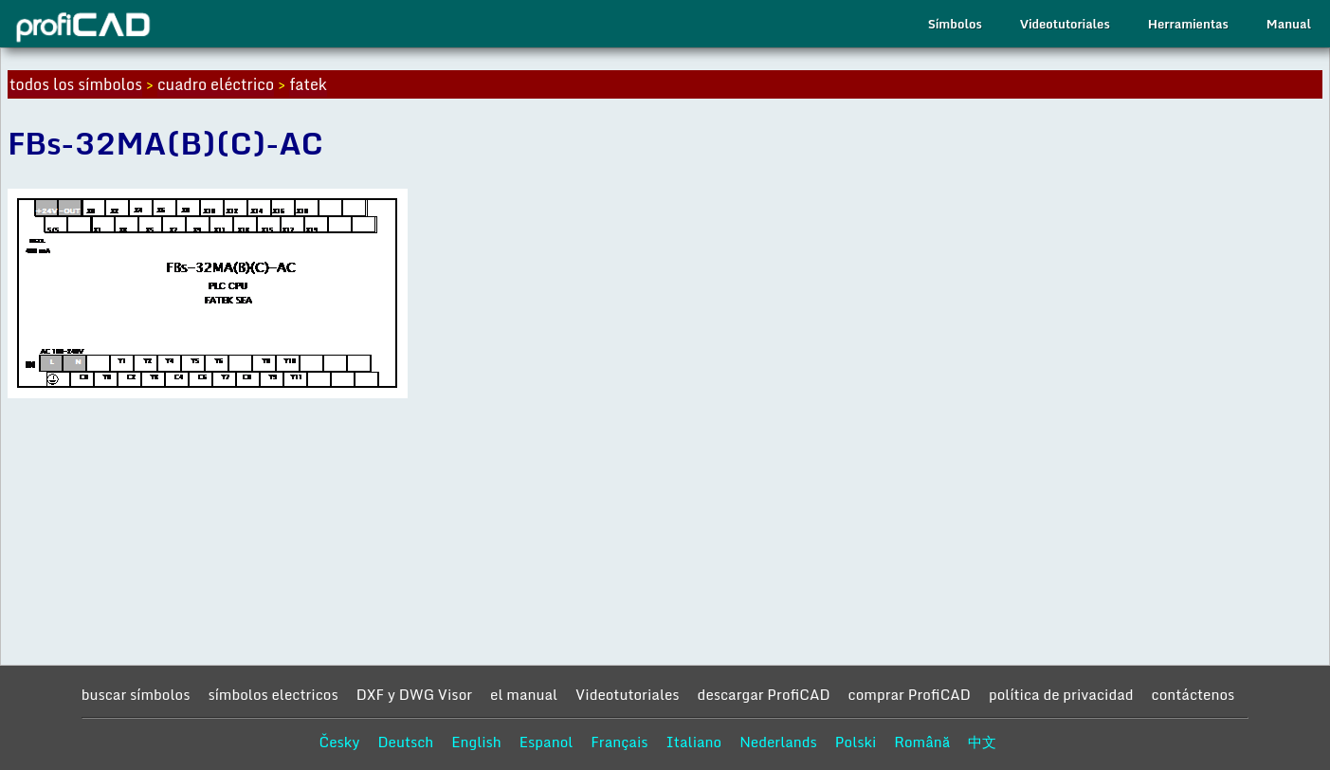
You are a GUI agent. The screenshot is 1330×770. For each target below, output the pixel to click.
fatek (308, 84)
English (476, 741)
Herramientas (1188, 23)
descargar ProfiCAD (764, 694)
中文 (982, 741)
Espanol (546, 741)
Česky (339, 741)
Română (922, 741)
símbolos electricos (272, 694)
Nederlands (778, 741)
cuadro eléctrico (215, 84)
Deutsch (405, 741)
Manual (1288, 23)
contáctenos (1193, 694)
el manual (523, 694)
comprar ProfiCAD (909, 694)
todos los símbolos (75, 84)
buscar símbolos (136, 694)
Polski (855, 741)
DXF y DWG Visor (414, 694)
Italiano (694, 741)
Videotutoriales (1065, 23)
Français (619, 741)
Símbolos (955, 23)
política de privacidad (1061, 694)
